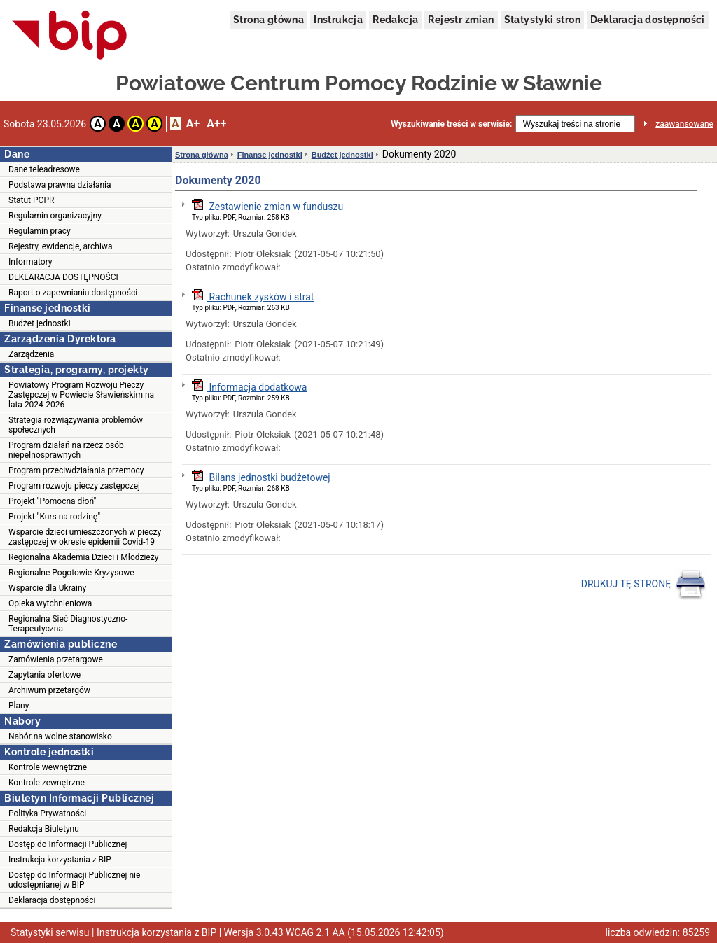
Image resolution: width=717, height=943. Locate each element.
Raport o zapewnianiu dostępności (72, 293)
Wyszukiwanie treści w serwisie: (451, 124)
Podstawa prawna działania (59, 185)
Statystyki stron (542, 19)
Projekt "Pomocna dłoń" (52, 501)
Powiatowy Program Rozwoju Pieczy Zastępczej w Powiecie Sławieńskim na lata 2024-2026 (81, 395)
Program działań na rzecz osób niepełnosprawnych (66, 450)
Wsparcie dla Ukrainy (47, 588)
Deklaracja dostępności (647, 19)
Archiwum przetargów (49, 690)
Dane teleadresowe (44, 169)
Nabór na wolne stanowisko (60, 736)
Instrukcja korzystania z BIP (59, 860)
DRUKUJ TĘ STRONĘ (643, 584)
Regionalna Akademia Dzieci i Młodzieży (83, 557)
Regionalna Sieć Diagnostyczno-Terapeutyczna (67, 624)
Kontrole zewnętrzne (46, 783)
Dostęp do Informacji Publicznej (67, 844)
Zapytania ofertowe (44, 675)
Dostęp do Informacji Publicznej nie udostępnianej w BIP (74, 880)
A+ (193, 123)
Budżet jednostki (39, 323)
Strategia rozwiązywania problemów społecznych (75, 425)
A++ (216, 123)
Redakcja (395, 19)
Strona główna (268, 19)
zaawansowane (684, 124)
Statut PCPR (31, 200)
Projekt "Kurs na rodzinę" (54, 517)
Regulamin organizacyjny (55, 216)
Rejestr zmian (461, 19)
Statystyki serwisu (50, 932)
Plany (18, 706)
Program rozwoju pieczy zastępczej (74, 486)
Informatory (30, 262)
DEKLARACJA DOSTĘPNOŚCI (63, 277)
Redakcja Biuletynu (43, 829)
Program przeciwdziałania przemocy (76, 470)
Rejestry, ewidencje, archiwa (60, 246)
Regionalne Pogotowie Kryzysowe (71, 573)
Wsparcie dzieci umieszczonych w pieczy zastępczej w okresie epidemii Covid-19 (84, 537)
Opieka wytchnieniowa (50, 603)
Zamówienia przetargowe (55, 659)
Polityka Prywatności (47, 813)
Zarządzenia (31, 354)
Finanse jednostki (269, 155)
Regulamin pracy (39, 231)
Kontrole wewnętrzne (47, 767)
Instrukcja (338, 19)
